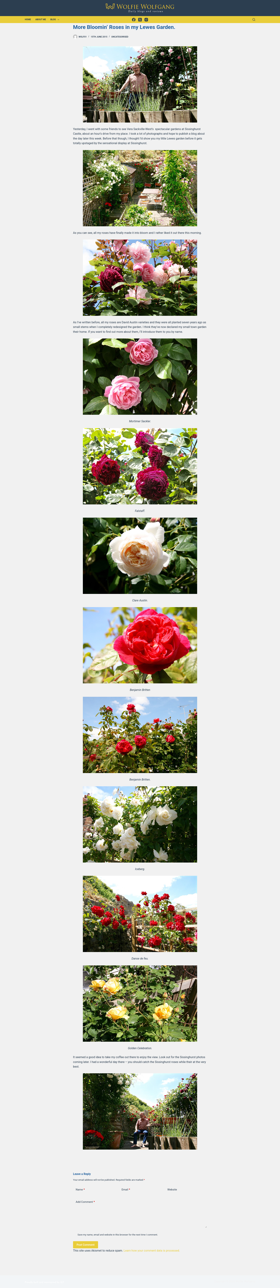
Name (80, 1189)
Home (28, 19)
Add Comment (85, 1202)
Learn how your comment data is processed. (152, 1250)
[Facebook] (134, 19)
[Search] (253, 19)
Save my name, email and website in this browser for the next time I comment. (118, 1234)
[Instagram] (146, 19)
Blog (55, 20)
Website (172, 1189)
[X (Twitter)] (140, 19)
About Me (40, 19)
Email (126, 1189)
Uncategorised (119, 37)
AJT (62, 1282)
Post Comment (85, 1244)
